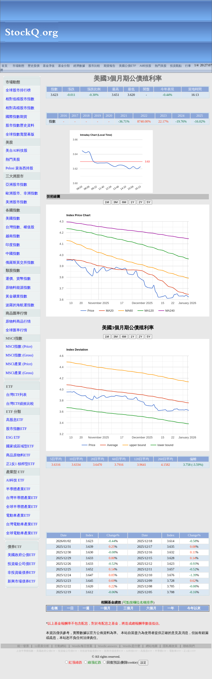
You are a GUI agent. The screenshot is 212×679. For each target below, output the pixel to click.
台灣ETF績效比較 (20, 403)
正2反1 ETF (190, 651)
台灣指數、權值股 (20, 227)
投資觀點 (176, 65)
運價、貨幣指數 (18, 278)
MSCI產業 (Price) (19, 364)
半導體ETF (160, 651)
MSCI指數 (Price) (19, 346)
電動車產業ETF (18, 515)
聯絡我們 (189, 646)
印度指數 (13, 245)
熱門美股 (160, 65)
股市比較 (94, 65)
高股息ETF (14, 420)
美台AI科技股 (16, 150)
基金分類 (64, 65)
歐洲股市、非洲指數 (22, 193)
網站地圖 (151, 646)
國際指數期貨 (16, 117)
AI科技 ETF (15, 480)
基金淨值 (49, 65)
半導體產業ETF (18, 489)
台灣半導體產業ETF (21, 498)
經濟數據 (79, 65)
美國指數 (13, 218)
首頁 (4, 65)
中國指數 (13, 253)
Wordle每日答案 (82, 646)
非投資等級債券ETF (90, 651)
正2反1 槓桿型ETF (20, 464)
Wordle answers (107, 646)
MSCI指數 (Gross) (19, 355)
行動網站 (60, 646)
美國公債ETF (127, 65)
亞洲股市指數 (16, 184)
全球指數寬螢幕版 (20, 134)
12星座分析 (42, 646)
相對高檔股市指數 (20, 108)
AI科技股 (145, 65)
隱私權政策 (170, 646)
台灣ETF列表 (16, 395)
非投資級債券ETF (21, 572)
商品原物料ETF (18, 455)
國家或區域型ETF (20, 446)
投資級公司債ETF (21, 564)
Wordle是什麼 (131, 646)
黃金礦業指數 (16, 296)
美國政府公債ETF (21, 555)
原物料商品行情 (18, 321)
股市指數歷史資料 (20, 125)
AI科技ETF (132, 651)
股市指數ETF (16, 429)
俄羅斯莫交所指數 (20, 262)
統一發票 (23, 646)
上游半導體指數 (24, 651)
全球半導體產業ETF (21, 507)
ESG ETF (13, 437)
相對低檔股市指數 (20, 99)
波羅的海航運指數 (20, 305)
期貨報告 (109, 65)
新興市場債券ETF (21, 581)
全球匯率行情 (16, 330)
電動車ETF (175, 651)
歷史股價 (33, 65)
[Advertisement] (137, 31)
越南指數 (13, 236)
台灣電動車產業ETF (21, 524)
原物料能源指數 (18, 287)
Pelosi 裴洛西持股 (19, 168)
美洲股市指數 (16, 202)
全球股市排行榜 (18, 90)
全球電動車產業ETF (21, 533)
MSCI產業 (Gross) (19, 373)
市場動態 (18, 65)
